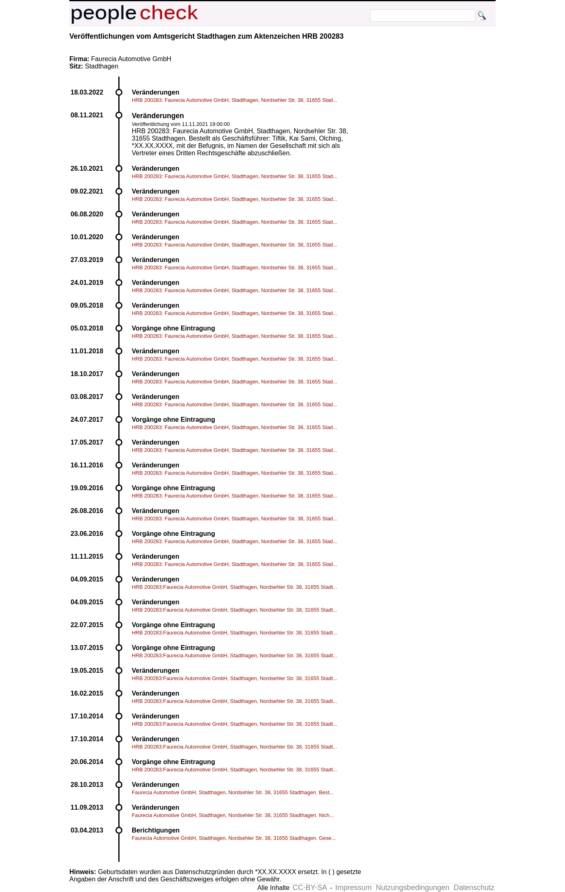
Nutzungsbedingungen (412, 887)
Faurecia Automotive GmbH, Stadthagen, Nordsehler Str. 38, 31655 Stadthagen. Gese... (234, 838)
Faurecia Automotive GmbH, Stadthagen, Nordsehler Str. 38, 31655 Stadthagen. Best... (233, 792)
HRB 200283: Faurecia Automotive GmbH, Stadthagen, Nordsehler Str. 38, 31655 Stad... (234, 100)
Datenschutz (474, 887)
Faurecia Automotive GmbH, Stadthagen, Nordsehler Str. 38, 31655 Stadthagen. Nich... (233, 815)
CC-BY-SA (309, 887)
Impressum (353, 887)
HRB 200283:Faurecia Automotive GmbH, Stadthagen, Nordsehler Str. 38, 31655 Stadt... (234, 587)
